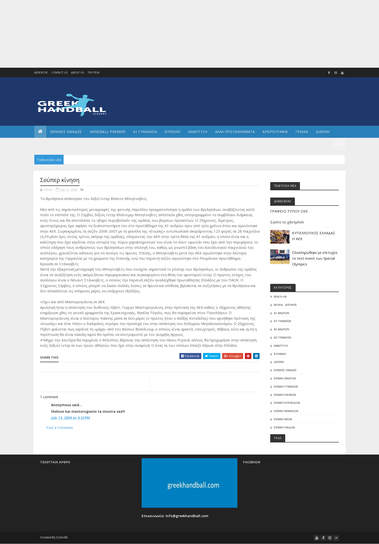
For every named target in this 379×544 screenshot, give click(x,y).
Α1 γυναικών (282, 321)
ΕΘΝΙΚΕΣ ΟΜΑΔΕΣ (66, 131)
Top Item (93, 72)
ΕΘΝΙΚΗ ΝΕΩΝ (283, 419)
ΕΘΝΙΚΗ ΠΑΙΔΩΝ (284, 427)
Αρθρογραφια (275, 131)
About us (77, 72)
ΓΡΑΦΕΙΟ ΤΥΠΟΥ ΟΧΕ (289, 211)
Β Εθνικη (280, 354)
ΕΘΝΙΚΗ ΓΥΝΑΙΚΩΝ (286, 386)
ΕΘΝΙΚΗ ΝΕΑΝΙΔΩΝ (286, 411)
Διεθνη (323, 131)
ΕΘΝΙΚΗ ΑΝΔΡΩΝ (285, 378)
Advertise (41, 72)
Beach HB (280, 296)
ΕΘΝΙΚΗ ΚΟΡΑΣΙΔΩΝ (287, 402)
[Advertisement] (145, 34)
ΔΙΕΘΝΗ (279, 362)
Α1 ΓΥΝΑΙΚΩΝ (145, 131)
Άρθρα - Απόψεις (285, 305)
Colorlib (62, 537)
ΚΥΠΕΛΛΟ (173, 131)
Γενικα (302, 131)
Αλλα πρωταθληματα (235, 131)
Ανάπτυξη (281, 345)
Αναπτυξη (197, 131)
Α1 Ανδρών (281, 313)
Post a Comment (59, 427)
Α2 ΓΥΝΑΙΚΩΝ (282, 337)
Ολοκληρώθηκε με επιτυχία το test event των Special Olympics (314, 258)
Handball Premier (107, 131)
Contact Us (59, 72)
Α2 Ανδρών (281, 329)
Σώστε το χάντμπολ (287, 222)
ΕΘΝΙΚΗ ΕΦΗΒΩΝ (285, 395)
